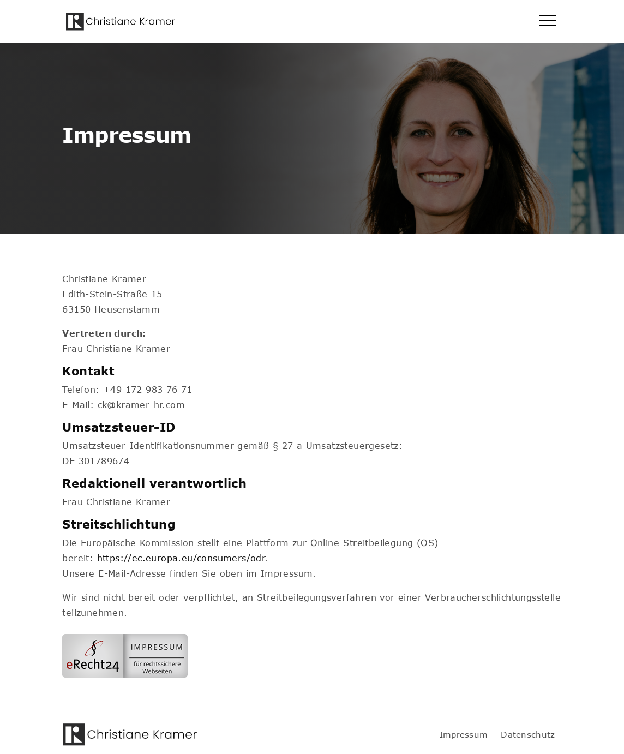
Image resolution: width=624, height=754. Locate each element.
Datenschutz (528, 734)
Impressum (464, 734)
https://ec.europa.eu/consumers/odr (181, 558)
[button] (24, 730)
